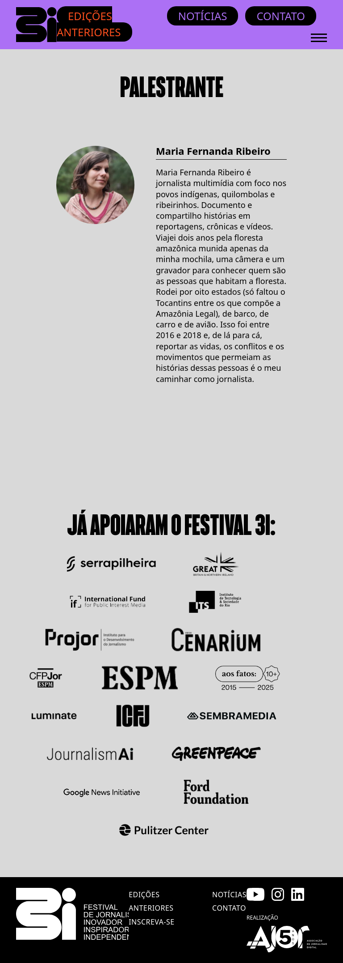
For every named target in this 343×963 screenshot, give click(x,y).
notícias (229, 894)
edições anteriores (151, 901)
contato (229, 908)
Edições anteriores (89, 23)
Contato (280, 15)
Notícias (202, 15)
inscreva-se (152, 922)
